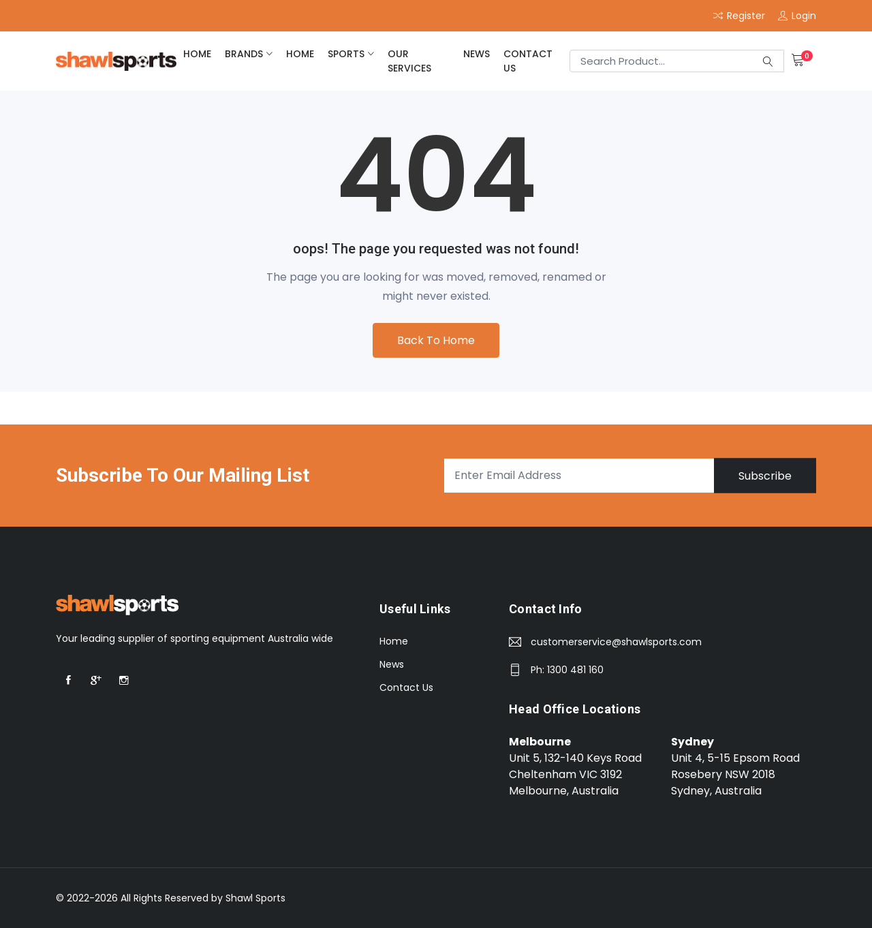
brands (244, 54)
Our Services (409, 61)
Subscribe (765, 475)
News (476, 54)
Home (393, 641)
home (197, 54)
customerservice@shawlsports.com (616, 642)
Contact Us (527, 61)
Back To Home (436, 340)
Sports (346, 54)
